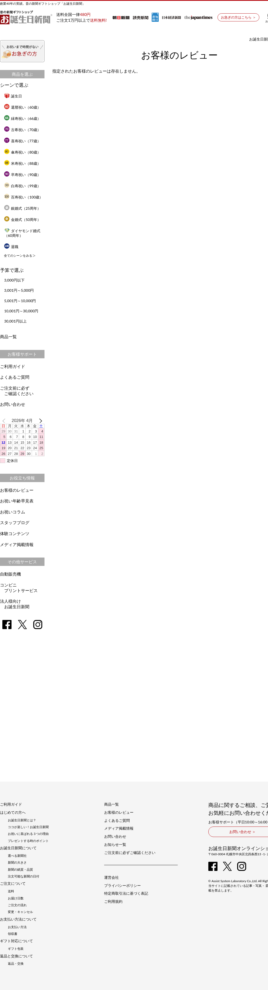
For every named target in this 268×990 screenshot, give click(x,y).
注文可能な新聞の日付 (23, 876)
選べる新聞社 (17, 855)
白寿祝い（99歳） (22, 186)
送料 (11, 891)
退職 (11, 246)
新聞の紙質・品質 (20, 869)
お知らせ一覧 (115, 844)
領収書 (12, 933)
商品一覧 (8, 336)
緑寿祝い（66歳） (22, 118)
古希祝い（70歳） (22, 129)
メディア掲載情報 (17, 544)
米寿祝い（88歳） (22, 163)
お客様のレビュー (17, 490)
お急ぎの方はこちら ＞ (238, 17)
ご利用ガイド (12, 366)
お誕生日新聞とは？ (22, 820)
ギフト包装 (16, 948)
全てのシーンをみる (18, 255)
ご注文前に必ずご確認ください (17, 390)
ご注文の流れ (17, 905)
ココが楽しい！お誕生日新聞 (28, 827)
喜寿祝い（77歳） (22, 141)
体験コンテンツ (14, 533)
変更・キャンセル (20, 911)
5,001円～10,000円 (20, 300)
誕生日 (13, 96)
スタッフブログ (14, 522)
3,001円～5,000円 (19, 290)
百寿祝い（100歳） (23, 197)
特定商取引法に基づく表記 (126, 893)
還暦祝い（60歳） (22, 107)
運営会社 (111, 877)
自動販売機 (10, 573)
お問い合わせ (12, 404)
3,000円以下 (14, 280)
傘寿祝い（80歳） (22, 152)
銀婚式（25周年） (22, 208)
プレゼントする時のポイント (28, 840)
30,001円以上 (15, 321)
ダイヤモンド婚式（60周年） (22, 233)
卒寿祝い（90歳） (22, 174)
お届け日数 (16, 898)
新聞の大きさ (17, 862)
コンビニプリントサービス (19, 587)
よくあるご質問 (14, 376)
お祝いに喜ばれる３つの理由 (28, 833)
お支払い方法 (17, 927)
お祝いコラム (12, 511)
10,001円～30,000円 (21, 311)
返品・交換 (16, 963)
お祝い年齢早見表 (17, 500)
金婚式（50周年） (22, 219)
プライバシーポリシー (122, 885)
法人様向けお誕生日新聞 (14, 604)
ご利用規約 (113, 901)
